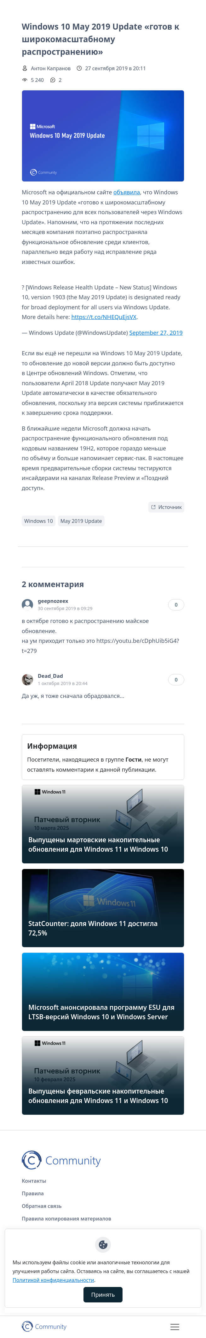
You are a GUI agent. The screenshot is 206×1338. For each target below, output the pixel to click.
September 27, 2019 (156, 332)
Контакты (34, 1180)
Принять (103, 1294)
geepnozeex (53, 601)
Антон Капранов (51, 68)
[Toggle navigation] (174, 1327)
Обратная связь (42, 1206)
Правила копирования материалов (66, 1218)
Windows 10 (38, 520)
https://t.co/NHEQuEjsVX (104, 317)
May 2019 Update (81, 520)
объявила (126, 192)
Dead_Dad (50, 675)
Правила (33, 1193)
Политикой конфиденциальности (53, 1280)
